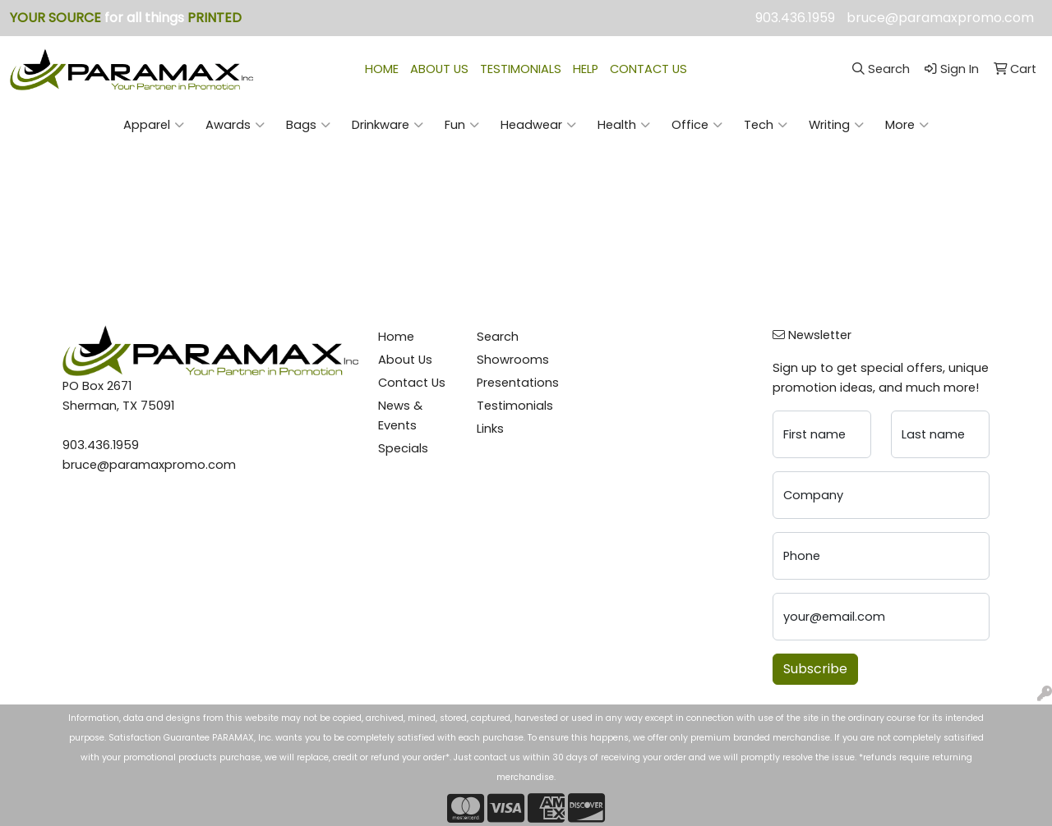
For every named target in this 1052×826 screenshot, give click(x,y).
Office (696, 125)
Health (624, 125)
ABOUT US (439, 69)
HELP (585, 69)
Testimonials (515, 405)
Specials (403, 448)
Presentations (516, 382)
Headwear (538, 125)
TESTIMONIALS (520, 69)
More (907, 125)
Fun (462, 125)
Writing (836, 125)
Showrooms (513, 359)
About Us (405, 359)
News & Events (400, 415)
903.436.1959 (795, 17)
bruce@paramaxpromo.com (940, 17)
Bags (308, 125)
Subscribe (815, 668)
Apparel (153, 125)
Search (498, 336)
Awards (235, 125)
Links (490, 428)
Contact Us (411, 382)
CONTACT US (648, 69)
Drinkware (387, 125)
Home (396, 336)
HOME (382, 69)
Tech (765, 125)
